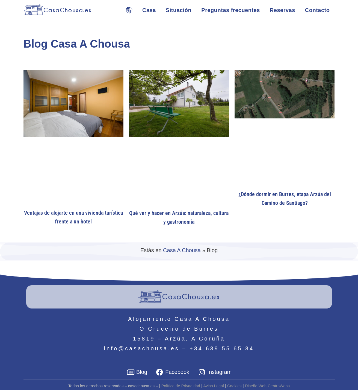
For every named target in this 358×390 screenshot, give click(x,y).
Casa (149, 10)
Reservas (282, 10)
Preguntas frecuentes (230, 10)
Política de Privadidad (180, 386)
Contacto (317, 10)
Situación (179, 10)
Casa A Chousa (182, 250)
